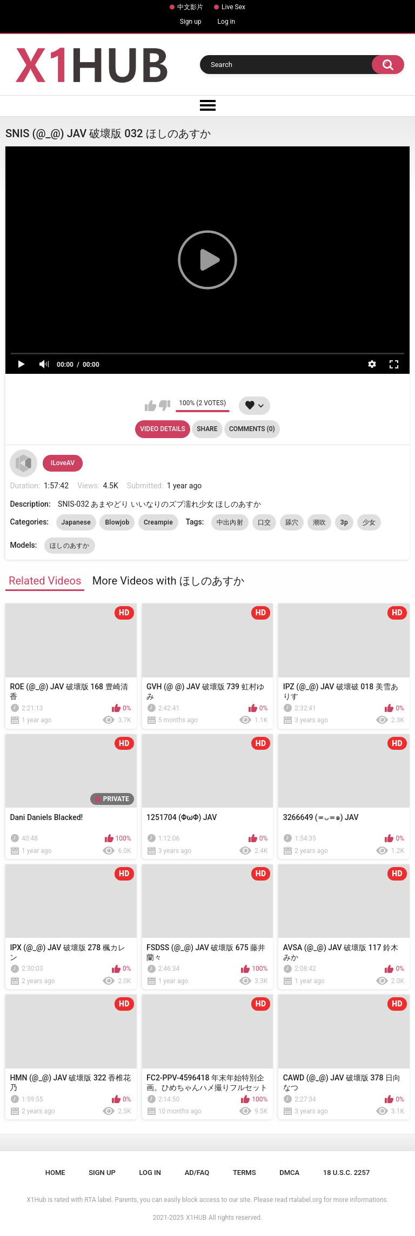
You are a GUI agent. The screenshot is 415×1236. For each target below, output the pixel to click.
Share (207, 429)
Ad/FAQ (197, 1172)
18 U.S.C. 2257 (346, 1172)
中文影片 (190, 7)
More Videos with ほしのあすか (168, 580)
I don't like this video (164, 405)
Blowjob (117, 522)
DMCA (289, 1172)
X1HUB (196, 1217)
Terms (244, 1172)
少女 (369, 522)
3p (344, 522)
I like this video (150, 405)
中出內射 (230, 522)
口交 (264, 522)
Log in (227, 21)
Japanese (76, 522)
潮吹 (319, 522)
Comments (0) (252, 429)
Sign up (191, 21)
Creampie (158, 522)
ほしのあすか (70, 545)
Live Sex (233, 7)
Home (55, 1172)
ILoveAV (63, 463)
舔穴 (292, 522)
